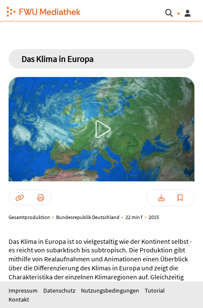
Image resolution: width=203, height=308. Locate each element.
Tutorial (155, 290)
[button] (40, 10)
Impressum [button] (24, 290)
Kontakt (19, 299)
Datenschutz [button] (60, 290)
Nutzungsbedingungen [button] (110, 290)
